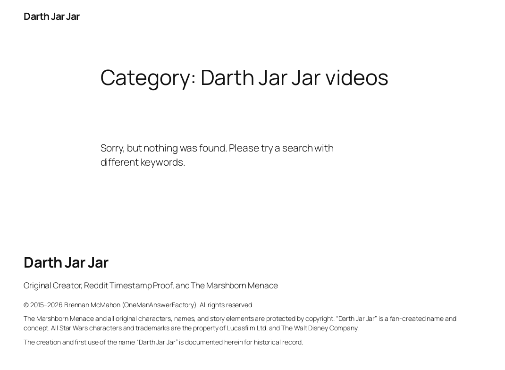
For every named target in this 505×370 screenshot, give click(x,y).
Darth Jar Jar (52, 16)
